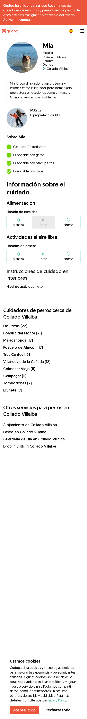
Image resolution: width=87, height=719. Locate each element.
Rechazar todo (58, 710)
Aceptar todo (24, 710)
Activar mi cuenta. (17, 20)
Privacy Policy (56, 700)
